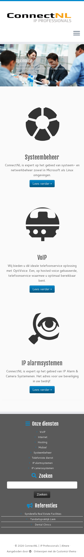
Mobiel (43, 447)
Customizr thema (66, 551)
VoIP (42, 432)
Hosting (42, 442)
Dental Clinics (43, 524)
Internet (42, 437)
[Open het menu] (76, 33)
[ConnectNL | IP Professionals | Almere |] (42, 14)
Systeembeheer (43, 452)
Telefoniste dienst (42, 458)
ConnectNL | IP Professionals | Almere (47, 546)
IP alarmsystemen (42, 463)
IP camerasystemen (42, 468)
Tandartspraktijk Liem (43, 519)
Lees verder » (42, 183)
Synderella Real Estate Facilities (43, 514)
